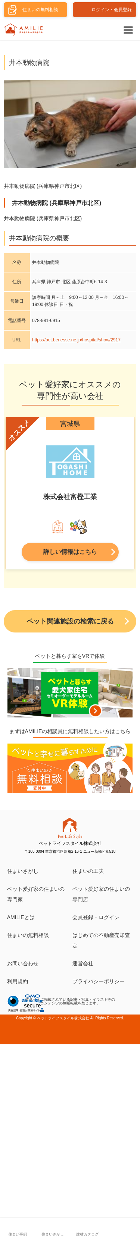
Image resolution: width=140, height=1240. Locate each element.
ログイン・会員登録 (111, 9)
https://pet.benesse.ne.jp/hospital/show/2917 (76, 340)
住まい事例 (17, 1234)
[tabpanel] (70, 495)
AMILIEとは (21, 917)
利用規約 (17, 981)
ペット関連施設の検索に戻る (70, 621)
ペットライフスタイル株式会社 (63, 1018)
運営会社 (82, 963)
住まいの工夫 (88, 871)
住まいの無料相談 (28, 935)
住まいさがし (22, 871)
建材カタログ (87, 1234)
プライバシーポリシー (98, 981)
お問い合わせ (22, 963)
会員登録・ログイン (95, 917)
